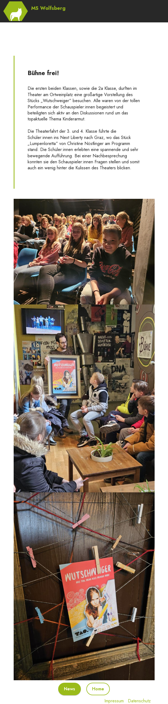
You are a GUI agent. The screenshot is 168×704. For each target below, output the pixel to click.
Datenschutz (139, 701)
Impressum (114, 701)
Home (98, 689)
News (69, 689)
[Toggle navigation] (161, 1)
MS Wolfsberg (48, 8)
